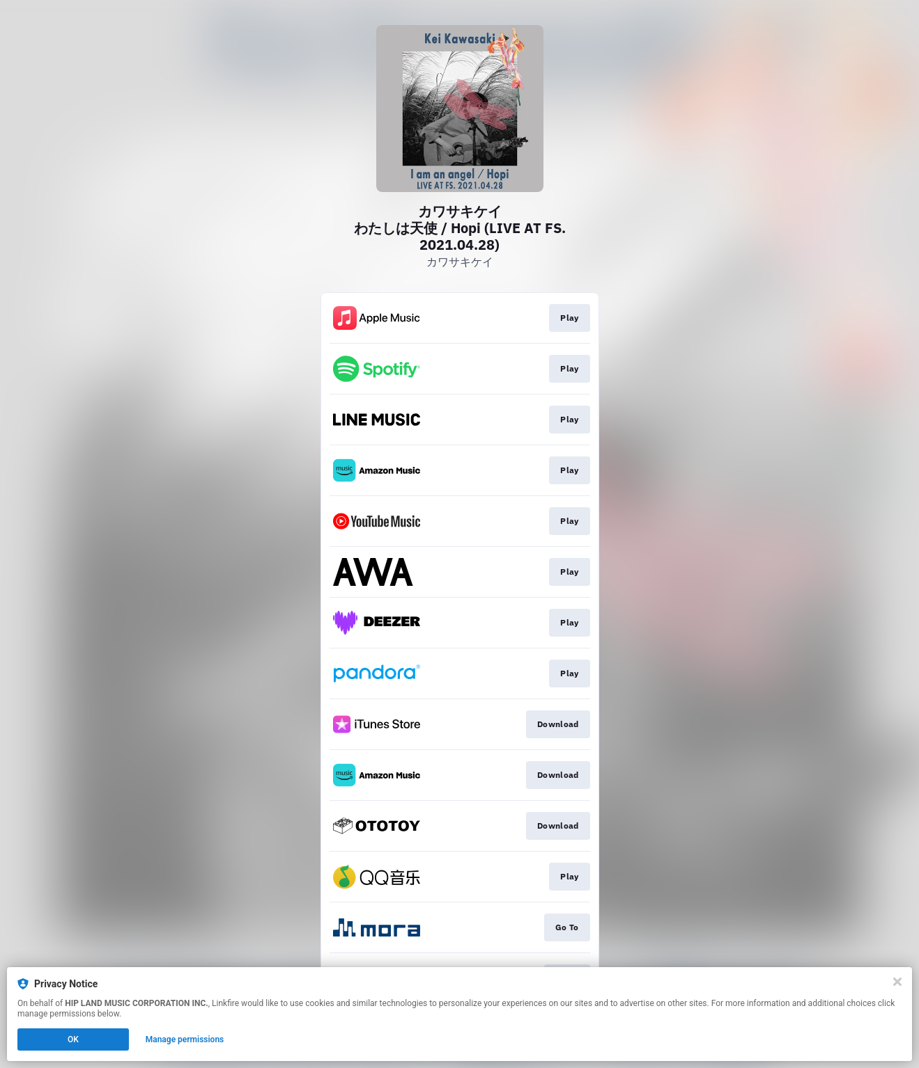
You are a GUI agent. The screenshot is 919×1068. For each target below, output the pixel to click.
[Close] (897, 982)
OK (73, 1039)
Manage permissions (185, 1039)
